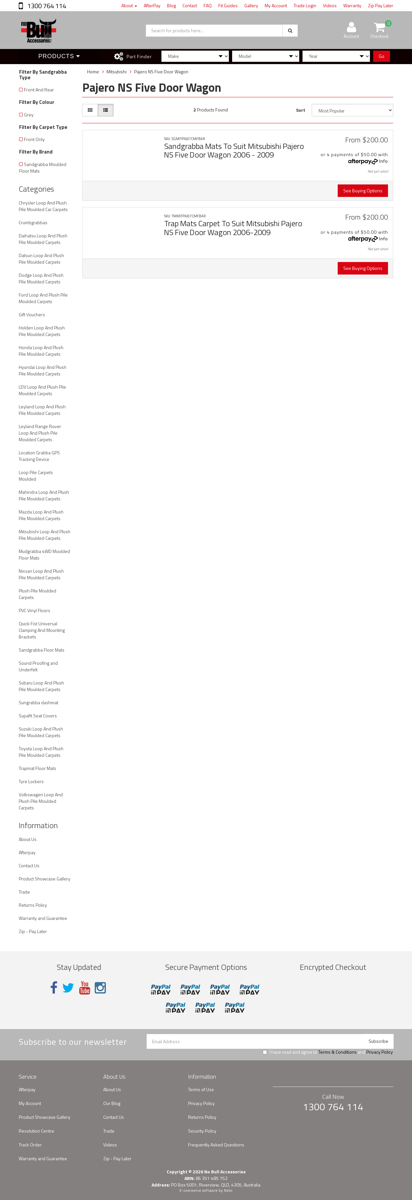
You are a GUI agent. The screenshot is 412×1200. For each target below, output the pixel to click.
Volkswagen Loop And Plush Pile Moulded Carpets (41, 801)
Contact (189, 5)
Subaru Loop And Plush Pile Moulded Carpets (41, 686)
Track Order (30, 1144)
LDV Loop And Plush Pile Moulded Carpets (42, 390)
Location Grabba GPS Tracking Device (39, 456)
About (129, 5)
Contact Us (29, 865)
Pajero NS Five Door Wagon (161, 71)
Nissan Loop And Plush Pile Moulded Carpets (41, 574)
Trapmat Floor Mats (37, 768)
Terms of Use (201, 1089)
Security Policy (202, 1130)
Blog (171, 5)
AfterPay (152, 5)
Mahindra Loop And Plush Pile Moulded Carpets (44, 495)
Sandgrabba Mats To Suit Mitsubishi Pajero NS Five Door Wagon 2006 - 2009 (234, 150)
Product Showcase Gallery (44, 878)
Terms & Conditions (337, 1051)
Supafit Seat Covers (38, 715)
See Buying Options (362, 190)
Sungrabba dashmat (38, 702)
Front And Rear (39, 89)
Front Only (34, 139)
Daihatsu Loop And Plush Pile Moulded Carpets (43, 239)
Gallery (251, 5)
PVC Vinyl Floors (34, 610)
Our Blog (111, 1103)
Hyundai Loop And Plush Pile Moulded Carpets (42, 370)
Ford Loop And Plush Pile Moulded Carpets (43, 298)
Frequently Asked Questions (216, 1144)
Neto (228, 1190)
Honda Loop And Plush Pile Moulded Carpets (41, 350)
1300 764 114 (46, 6)
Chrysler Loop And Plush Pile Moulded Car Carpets (43, 206)
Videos (330, 5)
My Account (276, 5)
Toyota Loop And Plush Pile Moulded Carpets (41, 751)
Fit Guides (228, 5)
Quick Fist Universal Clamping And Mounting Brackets (42, 630)
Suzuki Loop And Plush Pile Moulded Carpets (41, 732)
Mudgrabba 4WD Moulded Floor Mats (44, 554)
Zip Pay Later (380, 5)
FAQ (208, 5)
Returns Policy (33, 904)
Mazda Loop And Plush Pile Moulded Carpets (41, 515)
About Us (27, 839)
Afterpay (27, 852)
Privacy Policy (379, 1051)
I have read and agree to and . (328, 1052)
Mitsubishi (117, 71)
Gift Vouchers (32, 314)
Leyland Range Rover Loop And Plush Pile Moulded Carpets (40, 433)
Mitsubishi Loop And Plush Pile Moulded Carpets (44, 534)
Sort (300, 110)
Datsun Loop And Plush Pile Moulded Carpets (41, 258)
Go (381, 56)
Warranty (352, 5)
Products (59, 56)
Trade (24, 891)
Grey (29, 114)
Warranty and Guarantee (43, 918)
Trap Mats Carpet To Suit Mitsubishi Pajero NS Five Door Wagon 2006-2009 (233, 227)
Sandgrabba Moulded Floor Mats (42, 167)
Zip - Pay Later (33, 931)
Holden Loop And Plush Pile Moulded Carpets (42, 331)
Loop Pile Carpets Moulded (36, 475)
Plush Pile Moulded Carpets (37, 594)
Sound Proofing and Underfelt (38, 666)
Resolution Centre (36, 1130)
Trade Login (305, 5)
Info (383, 160)
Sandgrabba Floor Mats (41, 649)
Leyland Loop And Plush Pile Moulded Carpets (42, 410)
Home (93, 71)
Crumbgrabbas (33, 222)
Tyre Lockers (31, 781)
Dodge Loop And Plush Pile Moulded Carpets (41, 278)
